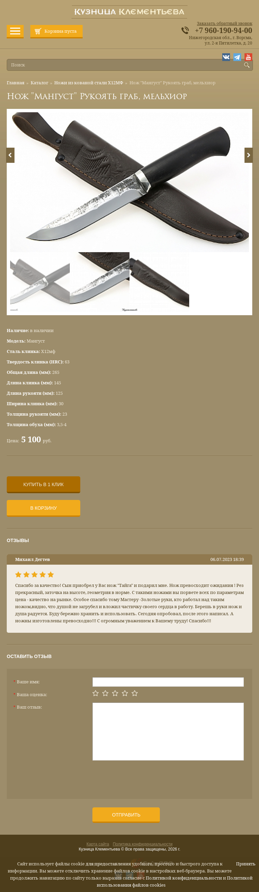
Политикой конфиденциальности (184, 878)
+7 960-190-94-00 (223, 31)
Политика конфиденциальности (142, 844)
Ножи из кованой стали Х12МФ (88, 82)
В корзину (43, 508)
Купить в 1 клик (43, 484)
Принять (246, 863)
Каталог (39, 82)
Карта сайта (98, 844)
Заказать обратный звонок (224, 23)
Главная (15, 82)
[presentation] (143, 777)
